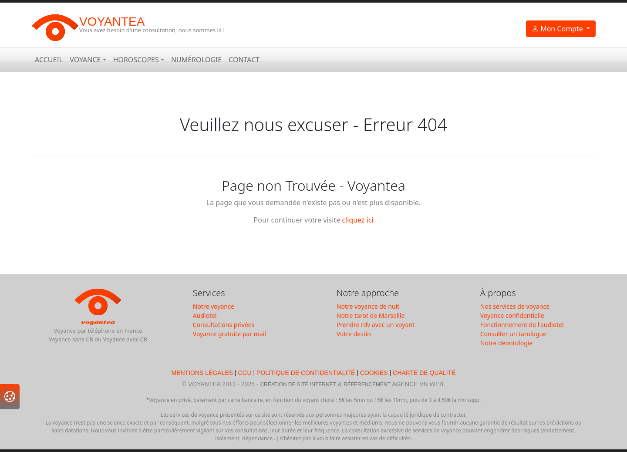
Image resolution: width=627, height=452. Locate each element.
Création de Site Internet (298, 384)
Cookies (374, 372)
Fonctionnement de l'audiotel (522, 324)
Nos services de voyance (514, 306)
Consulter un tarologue (513, 334)
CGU (245, 372)
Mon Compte (558, 29)
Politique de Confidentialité (305, 372)
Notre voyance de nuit (368, 306)
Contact (244, 59)
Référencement (367, 384)
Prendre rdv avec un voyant (376, 324)
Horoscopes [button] (136, 59)
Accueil (49, 59)
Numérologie (196, 59)
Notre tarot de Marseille (371, 315)
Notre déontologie (506, 343)
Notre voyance (213, 306)
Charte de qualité (424, 372)
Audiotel (205, 315)
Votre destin (354, 334)
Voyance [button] (85, 59)
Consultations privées (224, 324)
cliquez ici (357, 220)
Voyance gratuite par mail (229, 334)
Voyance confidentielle (512, 315)
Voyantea (112, 21)
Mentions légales (202, 372)
